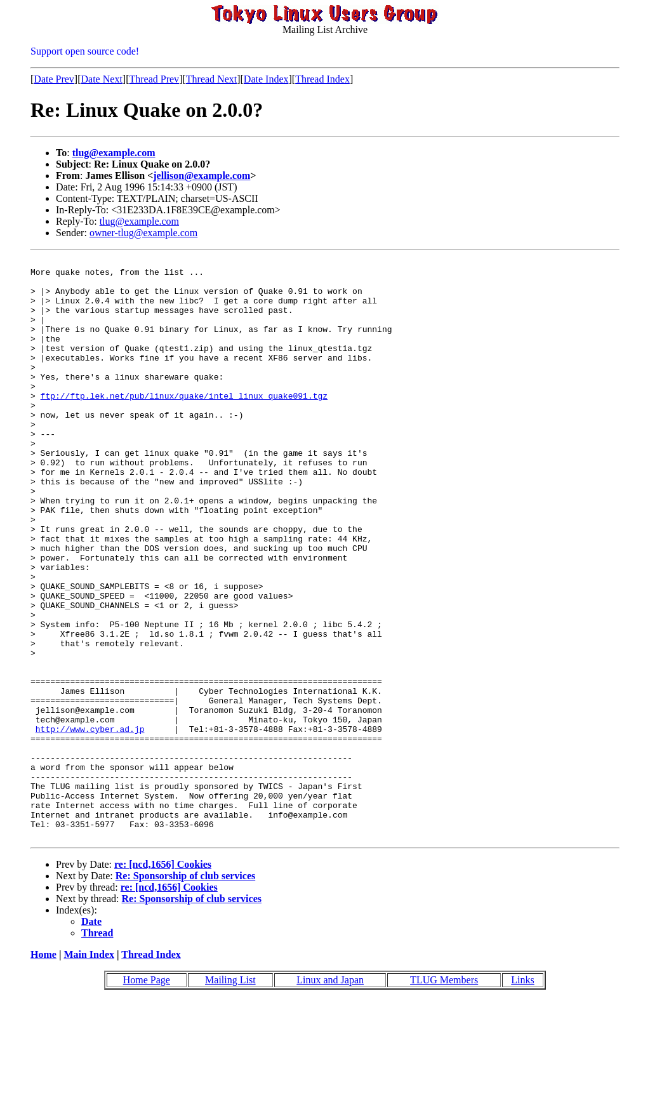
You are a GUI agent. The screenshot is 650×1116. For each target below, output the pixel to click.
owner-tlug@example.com (143, 232)
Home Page (146, 1096)
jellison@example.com (201, 175)
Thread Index (322, 79)
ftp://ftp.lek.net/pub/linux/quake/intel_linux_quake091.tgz (184, 424)
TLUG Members (444, 1096)
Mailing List (230, 1096)
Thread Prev (154, 79)
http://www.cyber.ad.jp (90, 824)
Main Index (88, 1070)
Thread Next (211, 79)
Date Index (266, 79)
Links (522, 1096)
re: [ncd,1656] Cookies (162, 980)
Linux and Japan (330, 1096)
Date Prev (54, 79)
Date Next (102, 79)
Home (43, 1070)
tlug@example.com (114, 152)
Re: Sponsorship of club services (185, 991)
